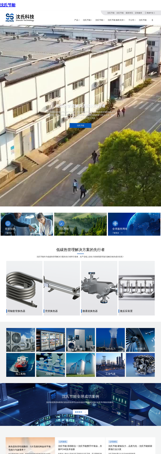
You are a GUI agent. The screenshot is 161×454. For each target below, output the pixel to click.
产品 (76, 20)
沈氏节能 (7, 5)
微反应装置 (126, 311)
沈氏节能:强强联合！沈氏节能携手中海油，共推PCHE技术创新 (80, 448)
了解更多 (8, 233)
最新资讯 (129, 13)
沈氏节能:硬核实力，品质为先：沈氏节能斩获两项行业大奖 (130, 448)
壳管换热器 (51, 311)
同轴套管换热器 (16, 311)
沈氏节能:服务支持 (116, 20)
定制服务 (138, 13)
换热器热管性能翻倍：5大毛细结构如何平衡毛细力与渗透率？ (29, 448)
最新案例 (78, 412)
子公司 (131, 20)
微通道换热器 (90, 311)
